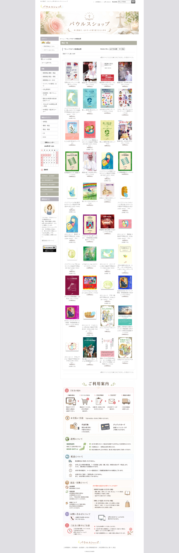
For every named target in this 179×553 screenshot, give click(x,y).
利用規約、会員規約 (48, 176)
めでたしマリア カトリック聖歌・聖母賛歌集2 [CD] (72, 322)
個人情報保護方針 (47, 180)
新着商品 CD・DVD (49, 80)
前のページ (104, 57)
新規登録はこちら (49, 46)
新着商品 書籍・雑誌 (49, 73)
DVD (44, 137)
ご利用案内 (98, 2)
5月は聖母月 (46, 89)
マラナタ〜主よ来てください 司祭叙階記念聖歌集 (89, 238)
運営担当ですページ (48, 240)
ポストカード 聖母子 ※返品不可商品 (72, 236)
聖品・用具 (46, 129)
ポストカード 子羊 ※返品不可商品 (107, 297)
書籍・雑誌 (46, 125)
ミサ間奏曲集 (125, 172)
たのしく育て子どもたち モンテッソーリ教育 (125, 111)
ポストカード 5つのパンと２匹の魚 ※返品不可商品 (90, 328)
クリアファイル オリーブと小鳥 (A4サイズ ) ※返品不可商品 (72, 111)
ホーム (62, 39)
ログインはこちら (49, 50)
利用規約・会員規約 (78, 547)
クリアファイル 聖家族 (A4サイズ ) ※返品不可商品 (90, 142)
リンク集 (45, 194)
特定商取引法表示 (47, 190)
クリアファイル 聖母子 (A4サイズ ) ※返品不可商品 (107, 173)
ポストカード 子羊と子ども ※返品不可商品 (72, 359)
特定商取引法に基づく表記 (107, 547)
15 (125, 57)
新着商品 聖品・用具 (49, 76)
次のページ (129, 57)
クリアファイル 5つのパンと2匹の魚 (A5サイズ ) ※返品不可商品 (125, 205)
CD (44, 133)
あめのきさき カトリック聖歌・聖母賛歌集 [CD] (125, 292)
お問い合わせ (107, 2)
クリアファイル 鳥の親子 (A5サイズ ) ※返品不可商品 (72, 204)
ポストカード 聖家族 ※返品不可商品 (125, 236)
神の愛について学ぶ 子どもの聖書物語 (90, 361)
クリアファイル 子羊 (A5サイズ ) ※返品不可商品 (72, 266)
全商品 (45, 121)
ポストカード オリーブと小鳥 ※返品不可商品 (107, 266)
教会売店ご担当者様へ (49, 184)
